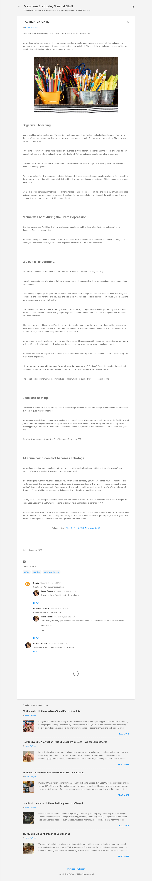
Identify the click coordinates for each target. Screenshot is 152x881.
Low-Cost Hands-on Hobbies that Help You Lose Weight (53, 803)
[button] (127, 22)
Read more (123, 734)
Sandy (36, 583)
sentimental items (51, 572)
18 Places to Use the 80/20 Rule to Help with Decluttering (53, 772)
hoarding (36, 572)
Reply (36, 603)
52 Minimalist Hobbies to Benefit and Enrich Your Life (51, 711)
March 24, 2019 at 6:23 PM (59, 609)
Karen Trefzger (48, 591)
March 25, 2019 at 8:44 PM (66, 617)
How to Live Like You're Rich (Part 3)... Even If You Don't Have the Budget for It (65, 742)
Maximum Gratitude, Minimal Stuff (48, 6)
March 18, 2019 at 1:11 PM (66, 591)
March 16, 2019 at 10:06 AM (50, 583)
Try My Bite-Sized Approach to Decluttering (46, 833)
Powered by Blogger (76, 869)
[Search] (133, 7)
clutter (26, 572)
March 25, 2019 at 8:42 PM (58, 644)
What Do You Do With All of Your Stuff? (83, 528)
